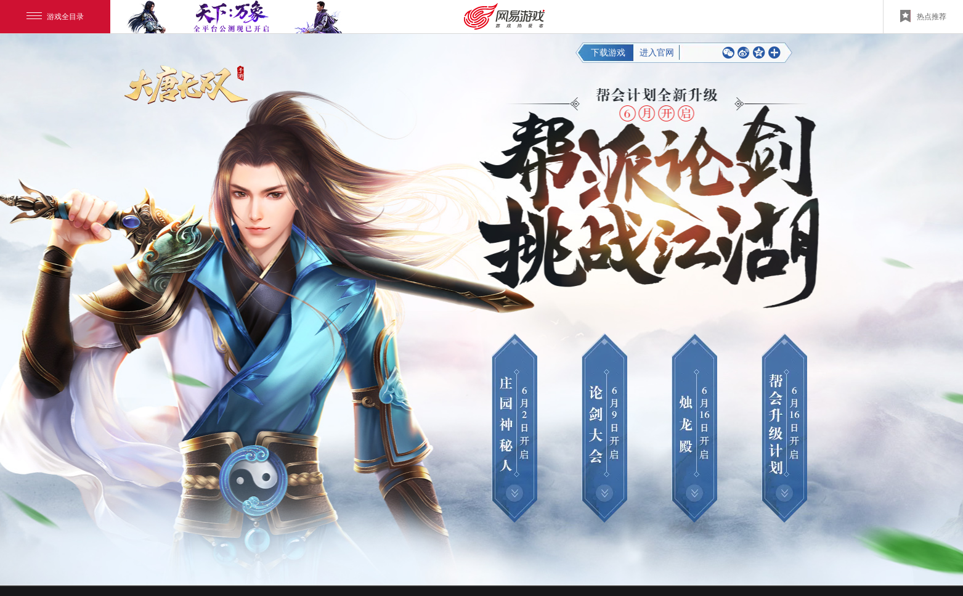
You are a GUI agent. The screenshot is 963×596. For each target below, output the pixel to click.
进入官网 (657, 52)
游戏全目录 (55, 16)
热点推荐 (923, 16)
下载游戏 (609, 52)
